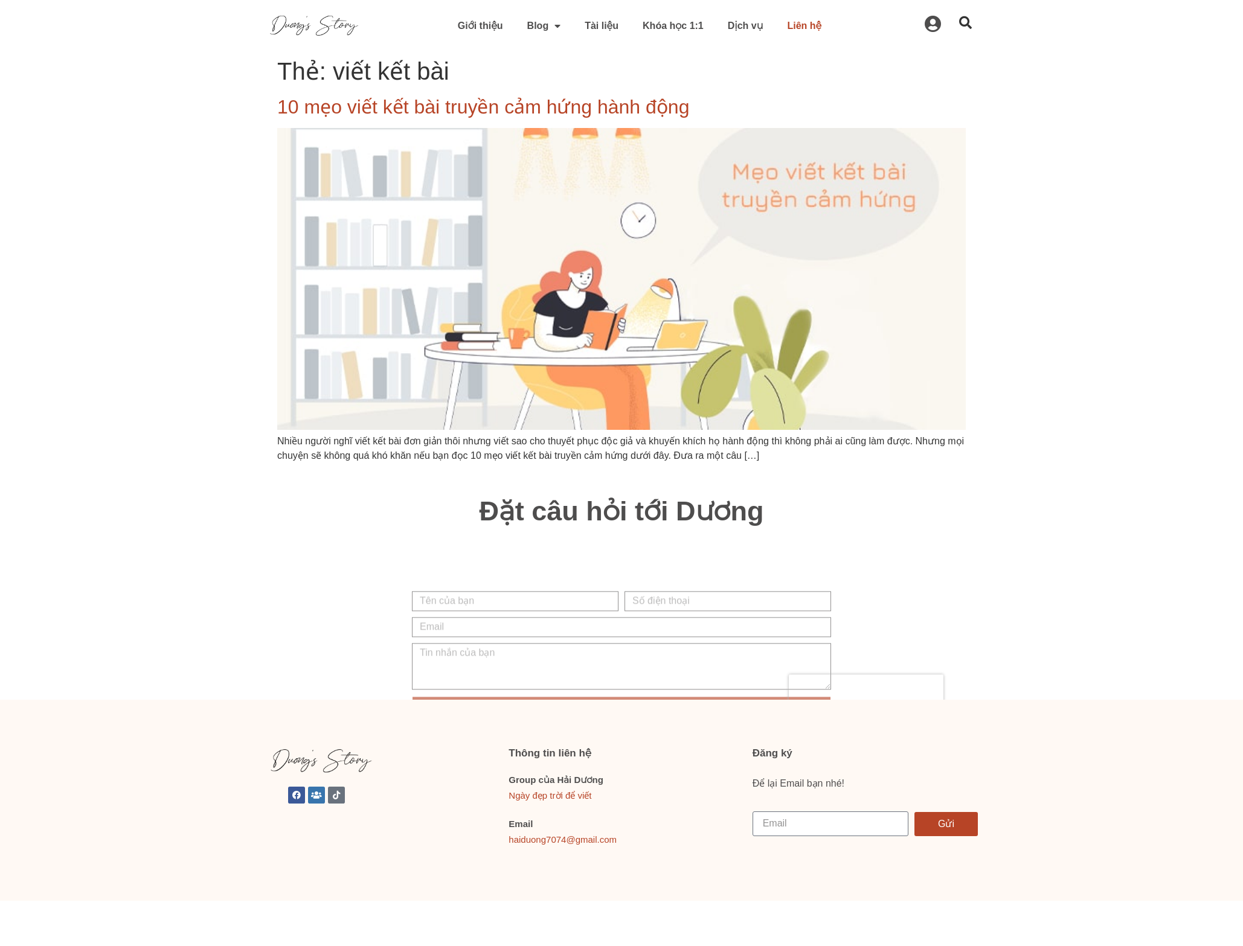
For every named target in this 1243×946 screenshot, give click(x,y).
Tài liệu (601, 26)
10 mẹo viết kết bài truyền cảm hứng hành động (483, 107)
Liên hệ (804, 26)
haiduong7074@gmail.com (563, 839)
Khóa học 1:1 (673, 26)
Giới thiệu (480, 26)
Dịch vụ (745, 26)
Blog (544, 26)
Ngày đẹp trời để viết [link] (550, 795)
